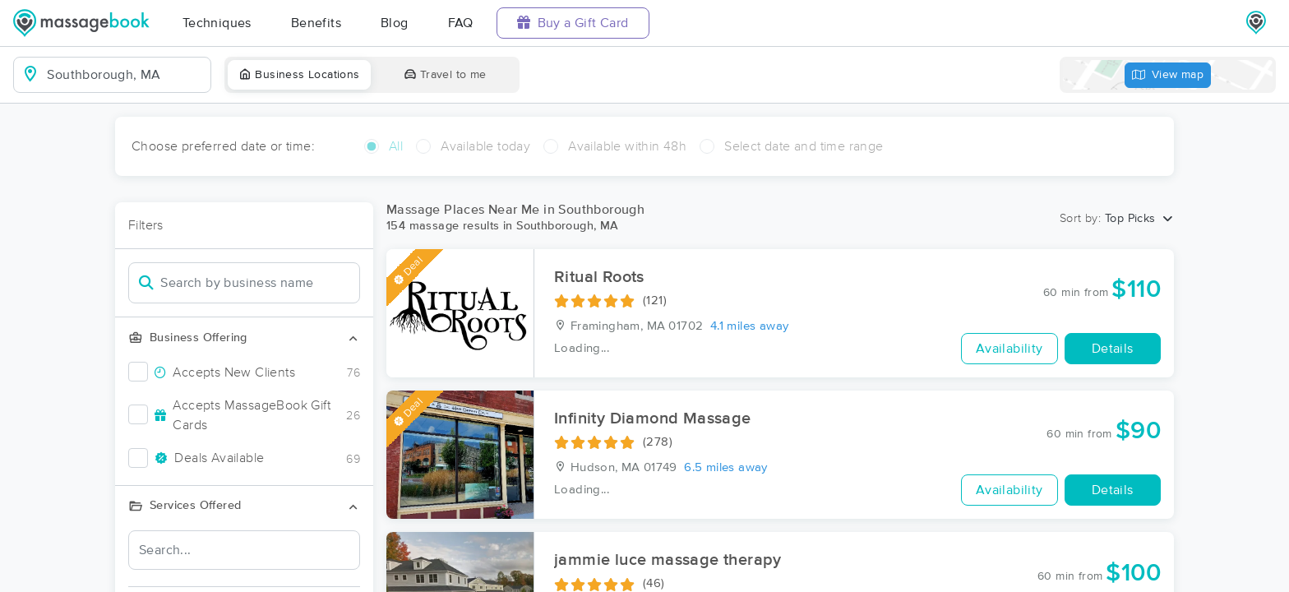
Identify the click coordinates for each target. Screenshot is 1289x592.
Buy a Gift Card (573, 23)
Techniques (217, 23)
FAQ (461, 23)
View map (1168, 75)
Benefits (316, 23)
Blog (395, 23)
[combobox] (125, 75)
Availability (1009, 348)
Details (1113, 348)
